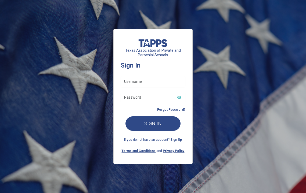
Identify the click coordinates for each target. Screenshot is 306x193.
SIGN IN (152, 123)
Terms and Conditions (138, 151)
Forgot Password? (171, 110)
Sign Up (176, 140)
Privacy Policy (173, 151)
